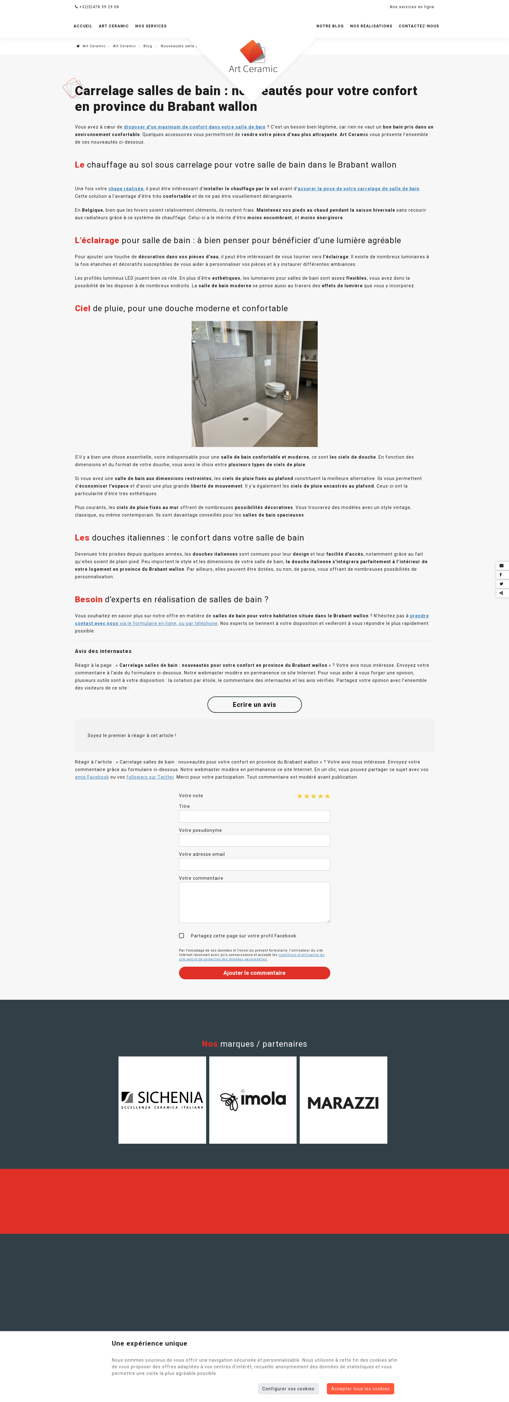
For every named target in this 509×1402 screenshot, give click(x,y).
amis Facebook (92, 777)
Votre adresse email (202, 854)
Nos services (151, 26)
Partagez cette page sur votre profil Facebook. (244, 935)
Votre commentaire (201, 878)
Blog (148, 46)
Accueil (82, 26)
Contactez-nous (419, 26)
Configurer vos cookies (288, 1388)
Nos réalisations (371, 26)
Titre (184, 806)
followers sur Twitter (150, 777)
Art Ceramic (114, 26)
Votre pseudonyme (200, 830)
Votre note (191, 795)
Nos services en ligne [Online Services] (412, 7)
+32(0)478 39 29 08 (97, 7)
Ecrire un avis (254, 704)
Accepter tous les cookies (360, 1388)
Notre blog (330, 26)
